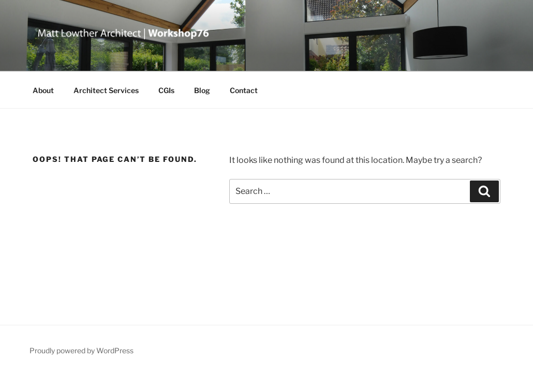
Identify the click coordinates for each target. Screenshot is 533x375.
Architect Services (106, 90)
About (43, 90)
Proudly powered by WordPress (81, 350)
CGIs (166, 90)
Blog (202, 90)
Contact (244, 90)
